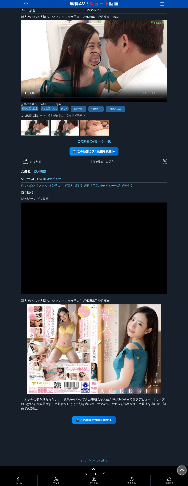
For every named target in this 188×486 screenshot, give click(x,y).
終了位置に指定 (49, 108)
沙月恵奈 (40, 171)
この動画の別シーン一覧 (94, 141)
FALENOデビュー (49, 179)
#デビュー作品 (110, 185)
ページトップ (94, 474)
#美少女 (127, 185)
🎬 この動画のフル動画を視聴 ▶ (94, 151)
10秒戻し (78, 108)
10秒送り (96, 108)
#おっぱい (28, 185)
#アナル (42, 185)
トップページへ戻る (94, 461)
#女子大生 (56, 185)
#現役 (78, 185)
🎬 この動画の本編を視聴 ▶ (94, 420)
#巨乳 (95, 185)
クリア (64, 108)
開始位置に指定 (30, 108)
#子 (86, 185)
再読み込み (115, 108)
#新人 (69, 185)
